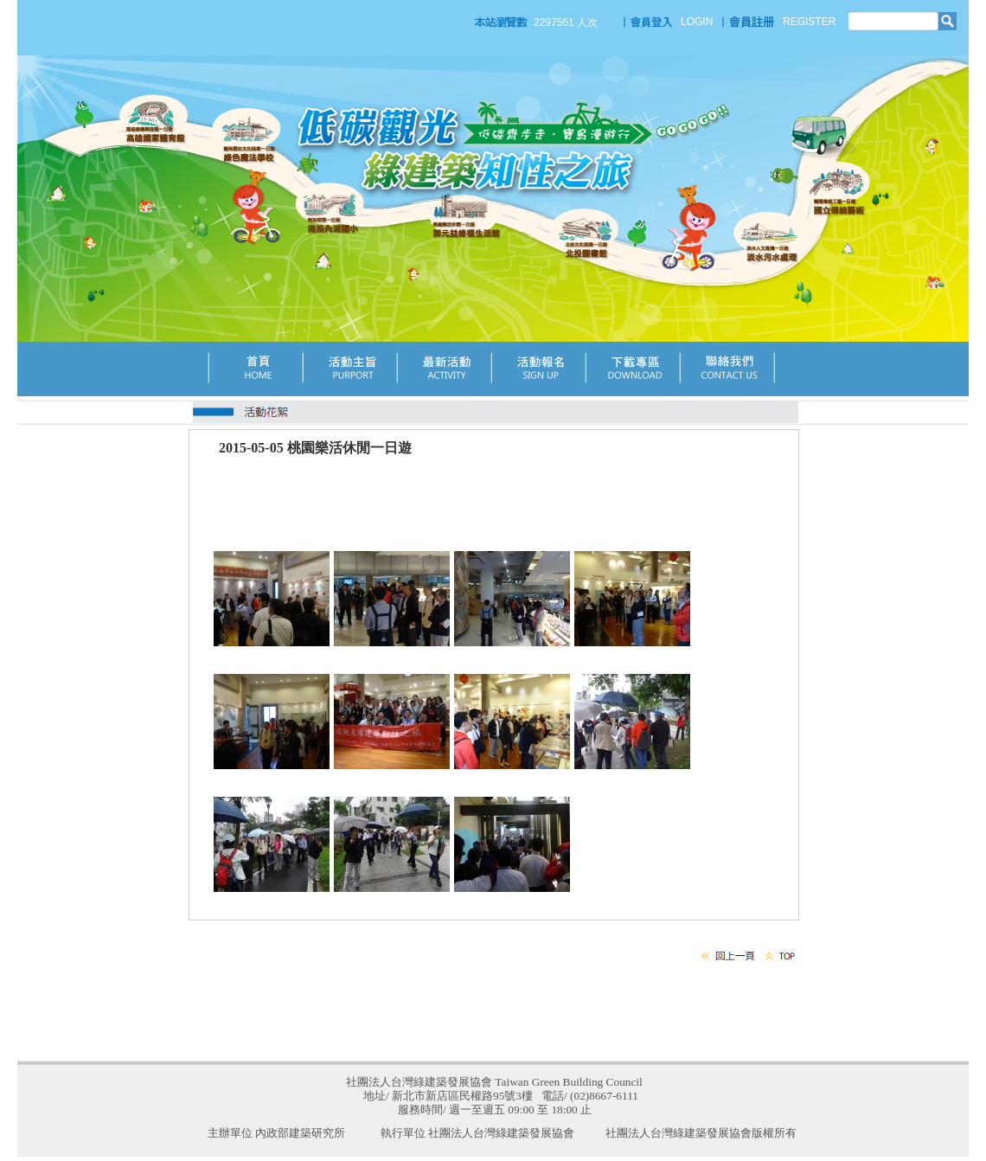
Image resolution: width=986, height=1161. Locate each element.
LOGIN (697, 22)
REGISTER (809, 22)
